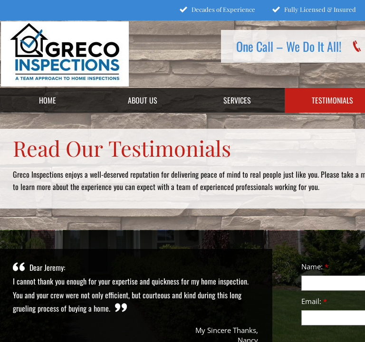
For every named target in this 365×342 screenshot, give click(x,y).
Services (237, 100)
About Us (142, 100)
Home (47, 100)
